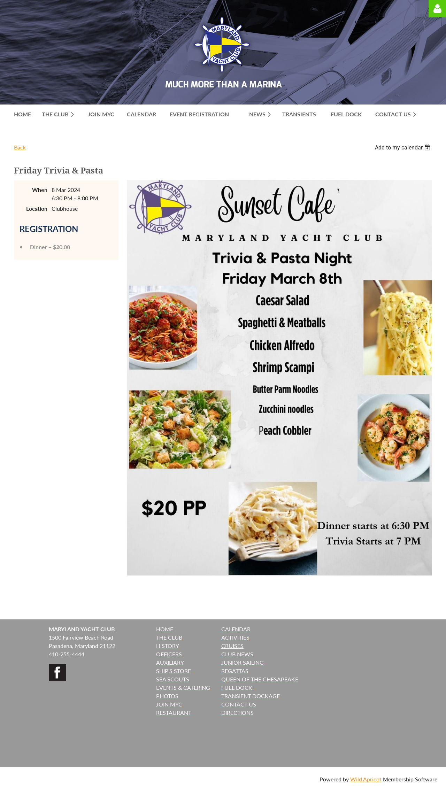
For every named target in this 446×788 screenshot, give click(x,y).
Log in (437, 8)
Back (20, 147)
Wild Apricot (366, 779)
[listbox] (403, 147)
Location (36, 208)
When (39, 189)
